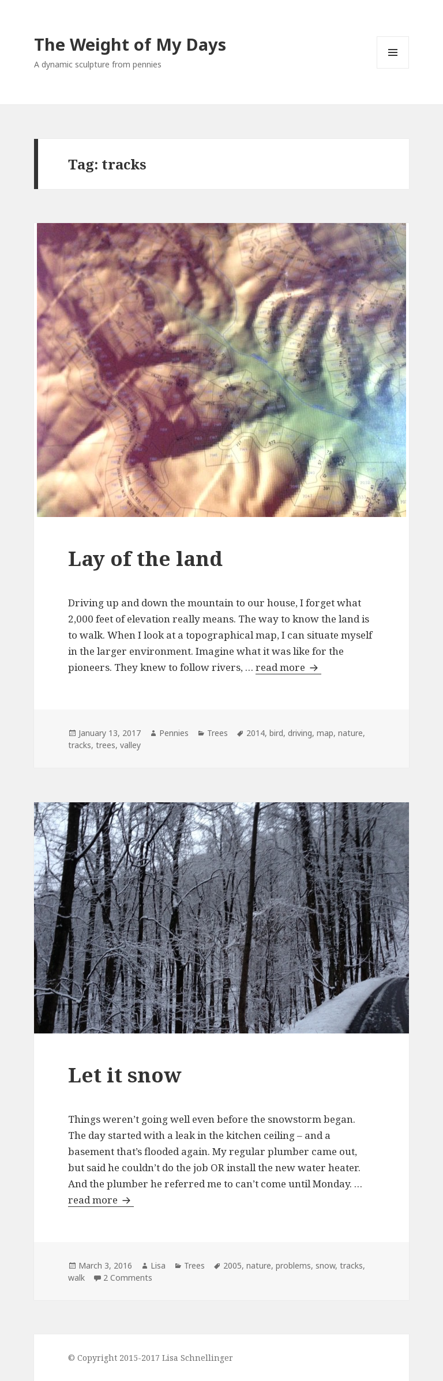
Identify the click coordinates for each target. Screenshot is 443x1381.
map (325, 732)
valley (130, 744)
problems (293, 1265)
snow (325, 1265)
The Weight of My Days (130, 44)
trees (105, 744)
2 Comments (127, 1277)
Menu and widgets (393, 68)
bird (276, 732)
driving (300, 732)
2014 (255, 732)
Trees (217, 732)
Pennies (174, 732)
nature (350, 732)
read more (288, 667)
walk (76, 1277)
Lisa (158, 1265)
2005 (232, 1265)
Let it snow (125, 1074)
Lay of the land (145, 558)
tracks (79, 744)
